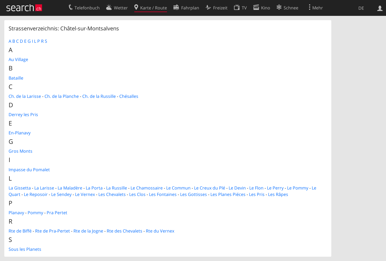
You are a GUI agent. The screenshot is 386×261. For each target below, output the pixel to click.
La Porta (94, 188)
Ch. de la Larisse (25, 96)
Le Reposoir (36, 194)
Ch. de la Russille (99, 96)
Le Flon (256, 188)
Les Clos (137, 194)
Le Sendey (61, 194)
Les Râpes (278, 194)
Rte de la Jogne (88, 231)
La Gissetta (20, 188)
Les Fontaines (163, 194)
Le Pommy (297, 188)
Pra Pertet (57, 213)
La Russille (116, 188)
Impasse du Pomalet (29, 170)
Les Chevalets (112, 194)
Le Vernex (85, 194)
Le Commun (178, 188)
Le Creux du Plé (209, 188)
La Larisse (44, 188)
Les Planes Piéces (228, 194)
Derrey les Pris (23, 114)
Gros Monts (20, 151)
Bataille (16, 78)
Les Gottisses (193, 194)
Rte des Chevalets (124, 231)
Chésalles (128, 96)
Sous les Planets (25, 249)
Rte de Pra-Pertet (52, 231)
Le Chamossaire (147, 188)
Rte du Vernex (160, 231)
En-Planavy (20, 133)
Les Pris (257, 194)
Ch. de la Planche (61, 96)
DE (361, 8)
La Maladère (70, 188)
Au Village (18, 59)
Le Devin (237, 188)
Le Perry (275, 188)
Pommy (35, 213)
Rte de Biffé (20, 231)
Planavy (16, 213)
